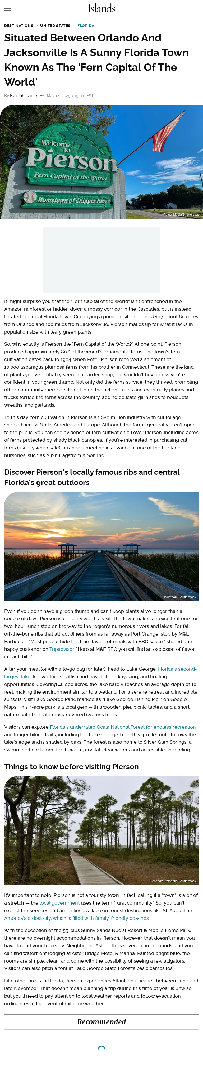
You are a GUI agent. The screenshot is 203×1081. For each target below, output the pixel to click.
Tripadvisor (61, 649)
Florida (85, 25)
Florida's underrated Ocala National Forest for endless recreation (123, 727)
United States (55, 25)
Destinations (18, 25)
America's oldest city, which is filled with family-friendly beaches (76, 918)
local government (60, 903)
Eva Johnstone (23, 95)
